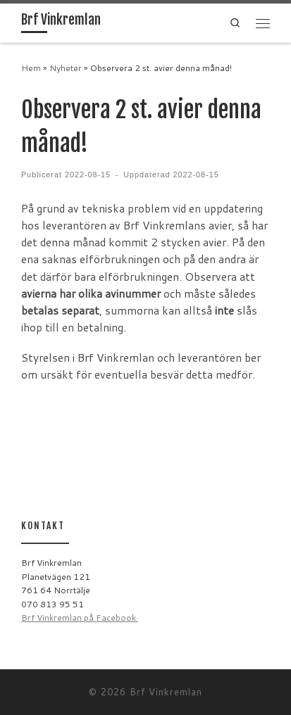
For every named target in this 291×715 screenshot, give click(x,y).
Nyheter (65, 68)
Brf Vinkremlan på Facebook (79, 618)
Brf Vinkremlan (166, 691)
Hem (31, 68)
